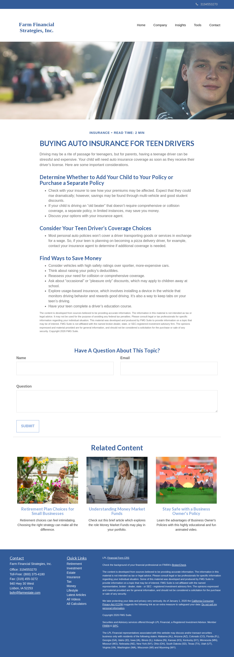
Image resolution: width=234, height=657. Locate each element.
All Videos (74, 599)
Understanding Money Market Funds (117, 511)
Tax (69, 581)
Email (125, 358)
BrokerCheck (179, 565)
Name (21, 358)
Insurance (73, 577)
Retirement (74, 564)
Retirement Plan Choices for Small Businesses (47, 511)
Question (24, 386)
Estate (71, 572)
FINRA (105, 625)
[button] (160, 25)
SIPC (115, 625)
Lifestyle (72, 590)
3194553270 (207, 4)
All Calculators (76, 604)
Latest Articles (76, 595)
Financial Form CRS (118, 557)
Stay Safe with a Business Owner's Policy (186, 511)
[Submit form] (27, 426)
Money (71, 586)
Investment (74, 568)
